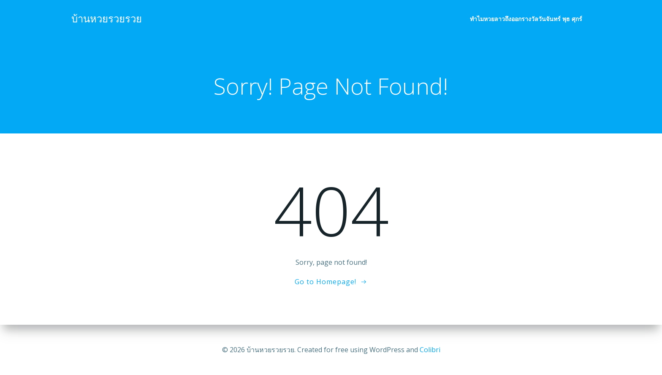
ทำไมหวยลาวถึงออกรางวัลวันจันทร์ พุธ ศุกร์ (526, 19)
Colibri (430, 349)
